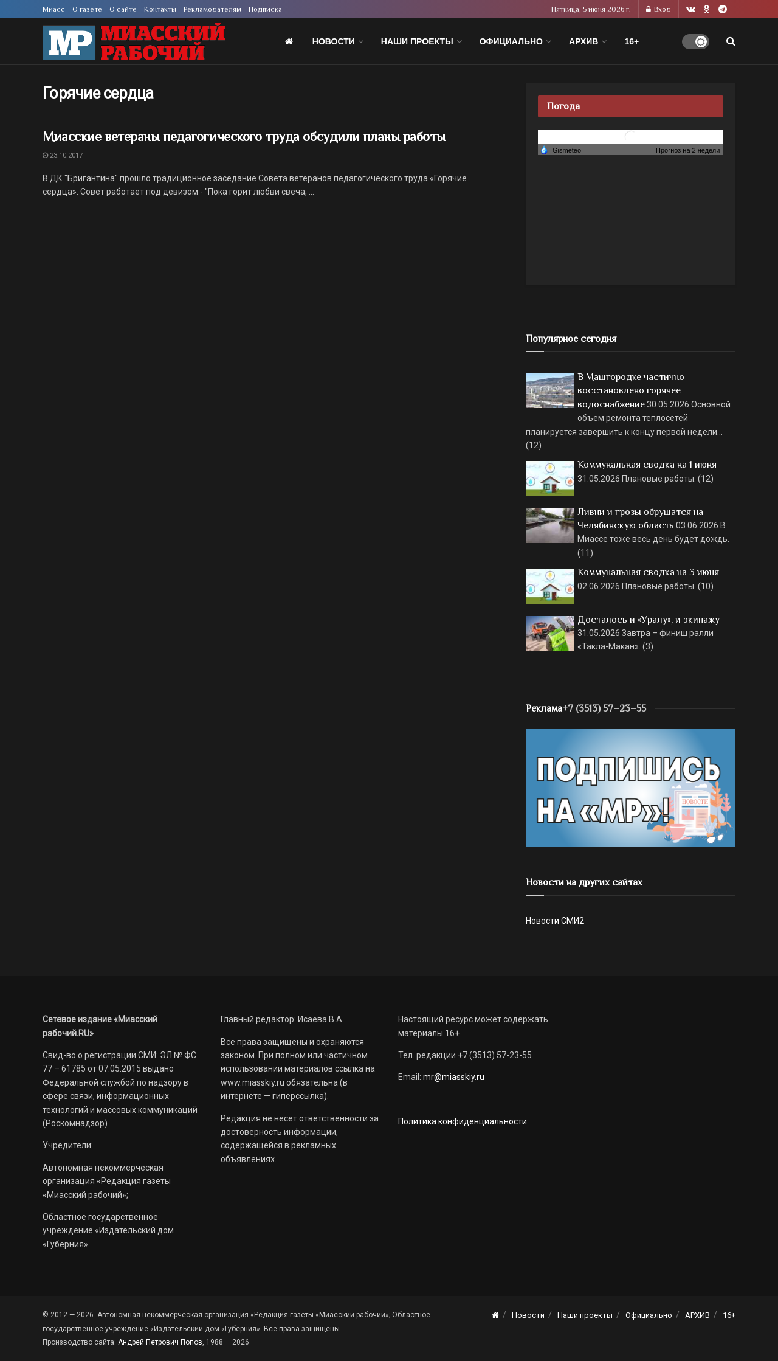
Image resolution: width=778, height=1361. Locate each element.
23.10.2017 (63, 155)
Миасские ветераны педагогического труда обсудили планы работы (244, 136)
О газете (87, 9)
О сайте (123, 9)
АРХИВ (583, 41)
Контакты (160, 9)
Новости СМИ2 (555, 921)
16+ (631, 41)
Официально (511, 41)
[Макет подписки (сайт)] (630, 787)
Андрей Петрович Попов (160, 1342)
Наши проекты (417, 41)
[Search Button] (730, 41)
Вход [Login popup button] (658, 9)
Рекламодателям (212, 9)
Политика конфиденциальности (462, 1121)
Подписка (265, 9)
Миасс (54, 9)
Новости (333, 41)
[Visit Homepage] (134, 42)
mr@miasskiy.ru (452, 1077)
